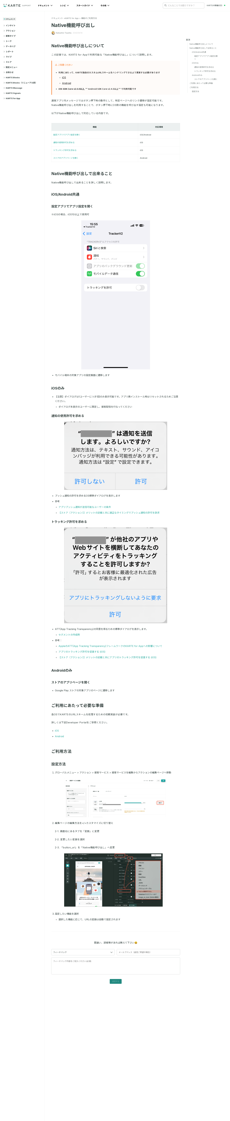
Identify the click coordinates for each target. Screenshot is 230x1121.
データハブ (9, 46)
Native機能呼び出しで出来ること (83, 173)
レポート (9, 51)
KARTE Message (13, 88)
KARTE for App (12, 98)
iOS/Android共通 (67, 194)
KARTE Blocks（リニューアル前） (20, 82)
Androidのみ (63, 670)
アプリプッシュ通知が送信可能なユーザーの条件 (85, 507)
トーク (8, 41)
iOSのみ (59, 388)
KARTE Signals (12, 93)
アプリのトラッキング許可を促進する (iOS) (82, 651)
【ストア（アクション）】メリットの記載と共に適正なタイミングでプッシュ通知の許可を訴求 (109, 512)
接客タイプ (9, 36)
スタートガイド (84, 5)
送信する (115, 981)
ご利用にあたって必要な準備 (201, 83)
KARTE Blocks (12, 77)
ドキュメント (45, 5)
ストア (8, 62)
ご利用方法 (194, 87)
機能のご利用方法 (89, 18)
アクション (9, 30)
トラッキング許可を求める (65, 150)
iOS (64, 77)
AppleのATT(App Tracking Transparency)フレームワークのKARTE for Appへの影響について (110, 646)
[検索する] (165, 5)
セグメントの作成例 (69, 634)
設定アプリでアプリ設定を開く (66, 134)
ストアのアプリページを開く (65, 158)
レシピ (64, 5)
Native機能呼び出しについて (79, 45)
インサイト (9, 25)
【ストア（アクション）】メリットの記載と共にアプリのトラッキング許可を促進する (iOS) (107, 657)
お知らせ (9, 72)
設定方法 (60, 764)
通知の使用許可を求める (64, 142)
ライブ (8, 57)
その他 (104, 5)
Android (66, 83)
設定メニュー (10, 67)
